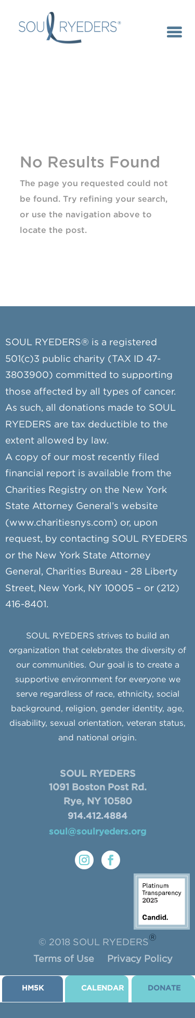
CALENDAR (102, 988)
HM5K (33, 988)
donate (164, 988)
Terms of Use (63, 959)
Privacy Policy (140, 959)
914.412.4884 (97, 816)
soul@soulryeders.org (97, 832)
